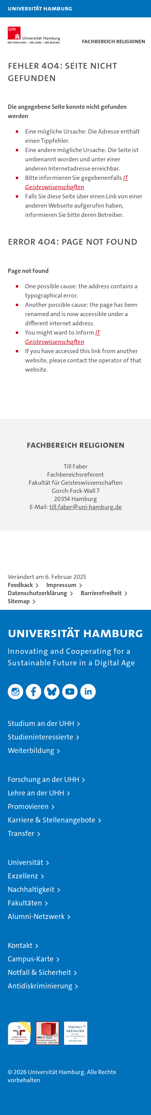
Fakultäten (25, 903)
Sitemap (19, 601)
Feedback (20, 585)
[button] (121, 8)
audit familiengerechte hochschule (19, 1033)
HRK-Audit (71, 1030)
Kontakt (20, 945)
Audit (43, 1026)
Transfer (21, 833)
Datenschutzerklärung (37, 593)
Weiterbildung (31, 750)
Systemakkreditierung (103, 1026)
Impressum (61, 585)
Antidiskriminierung (40, 986)
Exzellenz (23, 876)
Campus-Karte (31, 959)
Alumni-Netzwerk (36, 916)
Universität (25, 862)
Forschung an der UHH (43, 779)
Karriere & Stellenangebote (51, 820)
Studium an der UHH (41, 723)
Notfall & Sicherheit (39, 972)
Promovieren (28, 806)
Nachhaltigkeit (31, 889)
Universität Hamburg (40, 8)
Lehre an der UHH (36, 793)
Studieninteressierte (40, 737)
